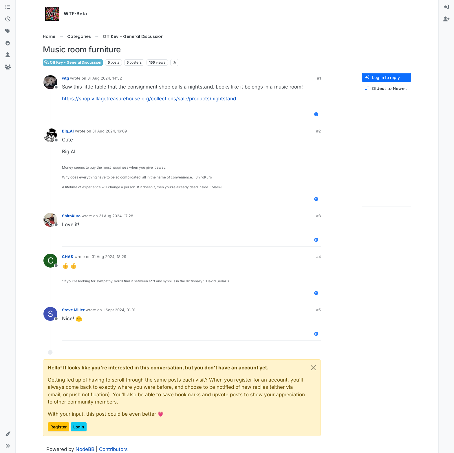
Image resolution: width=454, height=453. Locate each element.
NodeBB (85, 449)
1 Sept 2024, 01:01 (119, 309)
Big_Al (68, 131)
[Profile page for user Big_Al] (50, 135)
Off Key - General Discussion (72, 62)
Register (58, 426)
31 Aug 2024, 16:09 (109, 131)
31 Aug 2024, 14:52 (104, 78)
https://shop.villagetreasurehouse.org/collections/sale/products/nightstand (149, 99)
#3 (318, 215)
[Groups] (7, 67)
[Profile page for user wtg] (50, 82)
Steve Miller (73, 309)
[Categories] (7, 7)
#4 (318, 256)
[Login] (446, 7)
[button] (7, 434)
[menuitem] (446, 7)
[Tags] (7, 31)
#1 (319, 78)
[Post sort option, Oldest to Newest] (386, 88)
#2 (318, 131)
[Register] (446, 19)
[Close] (313, 368)
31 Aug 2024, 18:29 (109, 256)
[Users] (7, 55)
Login (78, 426)
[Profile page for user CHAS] (50, 261)
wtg (65, 78)
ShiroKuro (71, 215)
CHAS (67, 256)
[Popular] (7, 43)
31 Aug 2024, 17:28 (116, 215)
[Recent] (7, 19)
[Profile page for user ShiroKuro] (50, 220)
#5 (318, 309)
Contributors (113, 449)
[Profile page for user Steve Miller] (50, 314)
